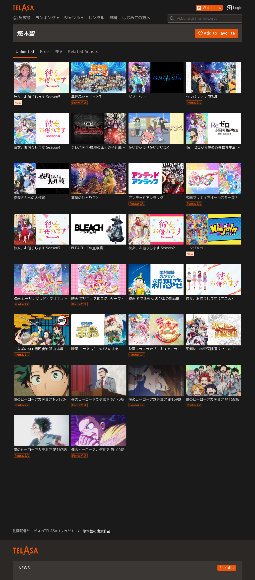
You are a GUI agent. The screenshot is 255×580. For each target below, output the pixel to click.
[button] (209, 8)
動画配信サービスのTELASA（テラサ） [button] (44, 530)
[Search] (205, 18)
